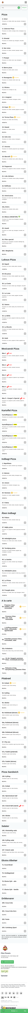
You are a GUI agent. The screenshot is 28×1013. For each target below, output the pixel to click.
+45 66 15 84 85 (7, 962)
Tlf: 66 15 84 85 (4, 957)
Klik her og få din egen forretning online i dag (9, 1005)
